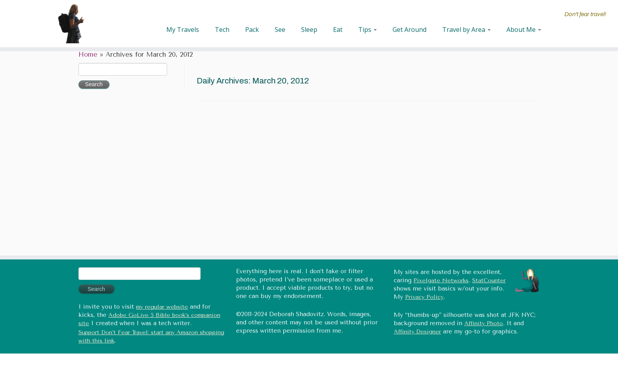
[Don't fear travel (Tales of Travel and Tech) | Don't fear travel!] (71, 23)
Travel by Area (466, 29)
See (280, 29)
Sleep (309, 29)
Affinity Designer (417, 331)
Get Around (409, 29)
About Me (523, 29)
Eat (338, 29)
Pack (252, 29)
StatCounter (489, 280)
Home (87, 54)
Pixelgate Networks (441, 280)
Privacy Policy (424, 297)
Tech (222, 29)
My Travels (182, 29)
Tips (367, 29)
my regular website (162, 307)
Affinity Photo (483, 323)
